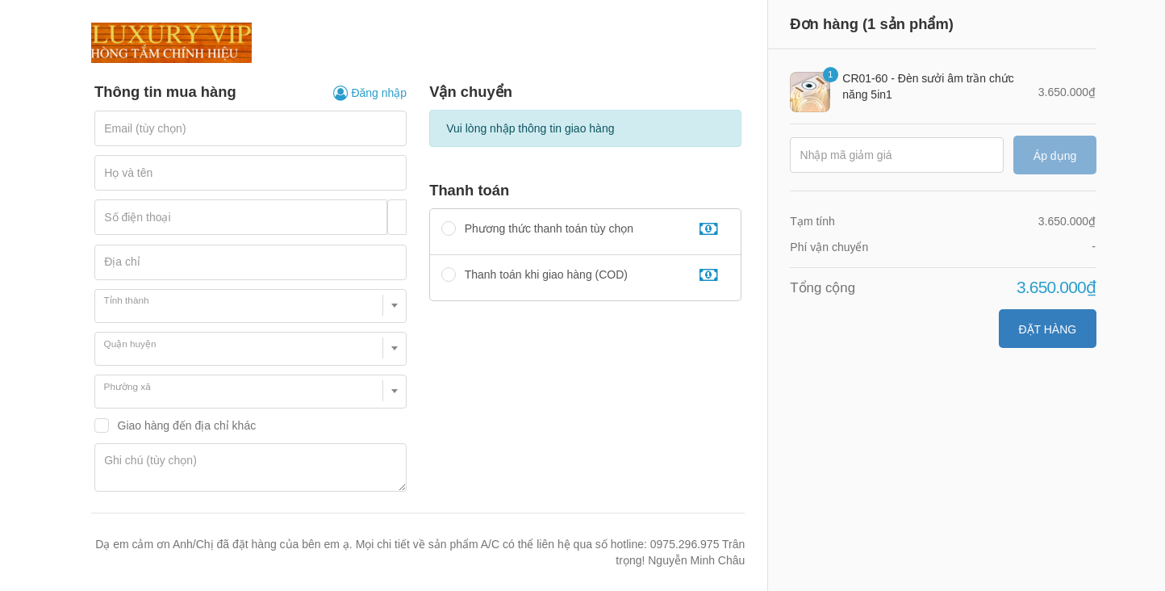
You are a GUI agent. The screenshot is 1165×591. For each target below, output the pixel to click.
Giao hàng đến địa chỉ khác (187, 425)
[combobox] (250, 306)
